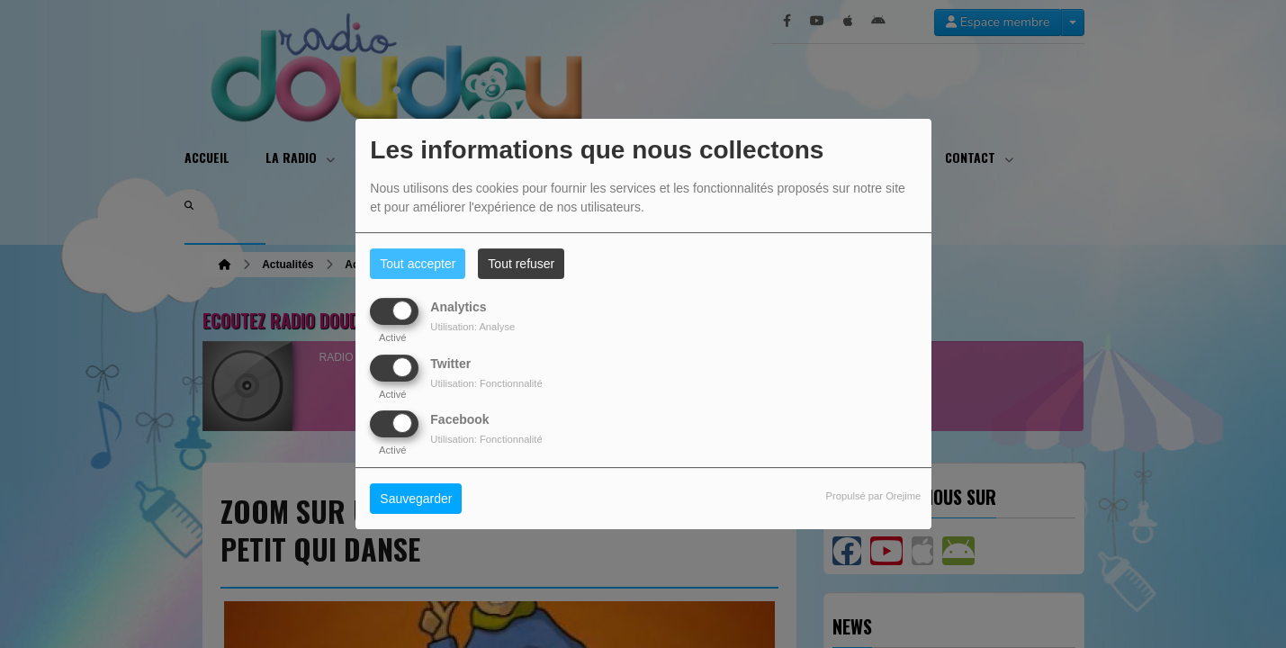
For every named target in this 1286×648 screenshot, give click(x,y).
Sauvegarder (416, 498)
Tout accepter (417, 263)
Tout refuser (521, 263)
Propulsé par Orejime (874, 495)
